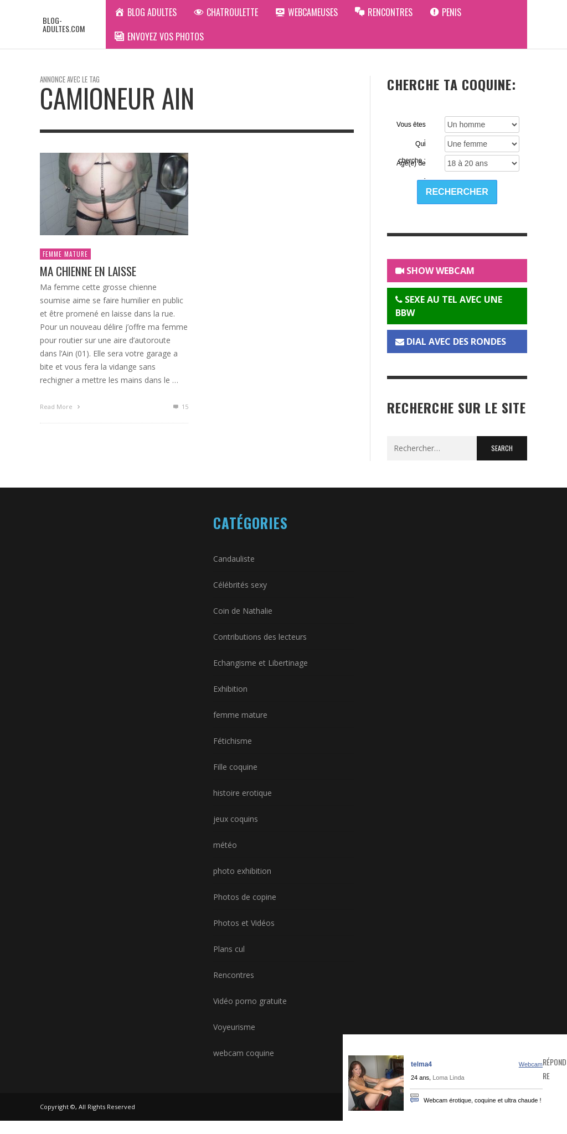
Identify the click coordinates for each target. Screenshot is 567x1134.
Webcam (531, 1064)
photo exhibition (242, 871)
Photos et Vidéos (244, 923)
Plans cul (229, 949)
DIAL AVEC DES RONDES (450, 341)
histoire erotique (242, 793)
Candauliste (234, 558)
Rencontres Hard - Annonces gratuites (417, 1041)
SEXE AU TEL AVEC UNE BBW (448, 306)
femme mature (65, 254)
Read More (61, 406)
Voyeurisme (234, 1027)
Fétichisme (232, 741)
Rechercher (457, 191)
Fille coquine (235, 767)
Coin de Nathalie (242, 610)
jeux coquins (235, 819)
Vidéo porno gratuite (250, 1001)
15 (180, 406)
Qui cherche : (411, 144)
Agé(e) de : (411, 163)
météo (225, 845)
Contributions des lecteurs (260, 636)
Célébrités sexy (240, 584)
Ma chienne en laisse (88, 271)
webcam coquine (243, 1053)
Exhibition (230, 688)
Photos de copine (244, 897)
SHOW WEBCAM (435, 271)
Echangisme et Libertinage (260, 662)
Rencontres (233, 975)
